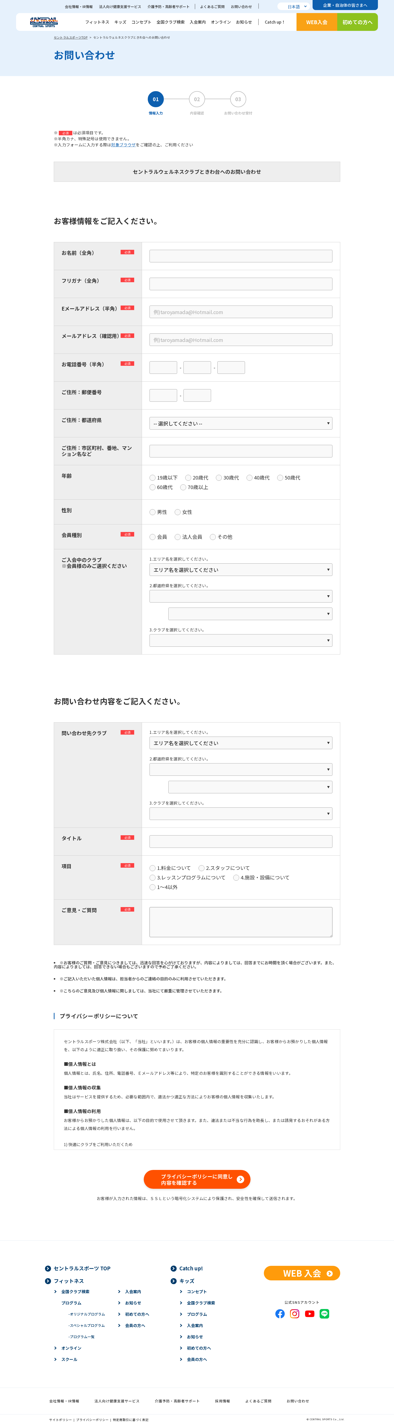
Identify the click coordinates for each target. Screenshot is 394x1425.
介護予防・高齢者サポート (168, 6)
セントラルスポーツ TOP (82, 1268)
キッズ (120, 22)
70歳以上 (198, 487)
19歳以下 (167, 477)
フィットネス (97, 22)
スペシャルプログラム (86, 1325)
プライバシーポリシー (92, 1419)
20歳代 (200, 477)
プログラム (71, 1303)
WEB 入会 (302, 1273)
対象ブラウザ (123, 145)
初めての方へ (357, 22)
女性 (187, 512)
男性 (162, 512)
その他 (224, 537)
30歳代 (231, 477)
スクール (69, 1359)
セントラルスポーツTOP (71, 37)
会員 (162, 537)
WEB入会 (316, 22)
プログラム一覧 (81, 1336)
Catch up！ (275, 22)
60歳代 (165, 487)
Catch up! (191, 1268)
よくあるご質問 (212, 6)
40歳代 (262, 477)
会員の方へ (135, 1325)
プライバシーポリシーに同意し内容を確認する (197, 1179)
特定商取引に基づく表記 (131, 1419)
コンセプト (141, 22)
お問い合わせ (241, 6)
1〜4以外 (167, 887)
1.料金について (174, 868)
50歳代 (292, 477)
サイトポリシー (60, 1419)
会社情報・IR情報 (79, 6)
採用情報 (222, 1400)
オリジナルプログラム (86, 1314)
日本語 (294, 7)
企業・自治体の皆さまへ (345, 5)
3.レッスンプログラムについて (191, 877)
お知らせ (244, 22)
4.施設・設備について (265, 877)
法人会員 (192, 537)
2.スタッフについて (228, 868)
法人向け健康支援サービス (120, 6)
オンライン (221, 22)
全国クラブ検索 (171, 22)
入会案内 (198, 22)
